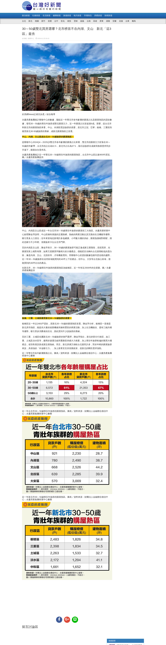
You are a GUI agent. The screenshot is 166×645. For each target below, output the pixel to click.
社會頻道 (36, 15)
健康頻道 (57, 15)
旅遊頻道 (67, 15)
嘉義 (82, 21)
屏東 (101, 21)
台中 (56, 21)
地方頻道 (77, 15)
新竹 (43, 21)
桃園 (37, 21)
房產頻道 (98, 15)
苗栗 (50, 21)
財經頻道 (108, 15)
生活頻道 (46, 15)
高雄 (95, 21)
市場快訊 (88, 15)
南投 (69, 21)
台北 (24, 21)
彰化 (63, 21)
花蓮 (121, 21)
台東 (127, 21)
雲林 (76, 21)
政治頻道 (26, 15)
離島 (134, 21)
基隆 (108, 21)
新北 (30, 21)
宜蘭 (114, 21)
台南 (89, 21)
